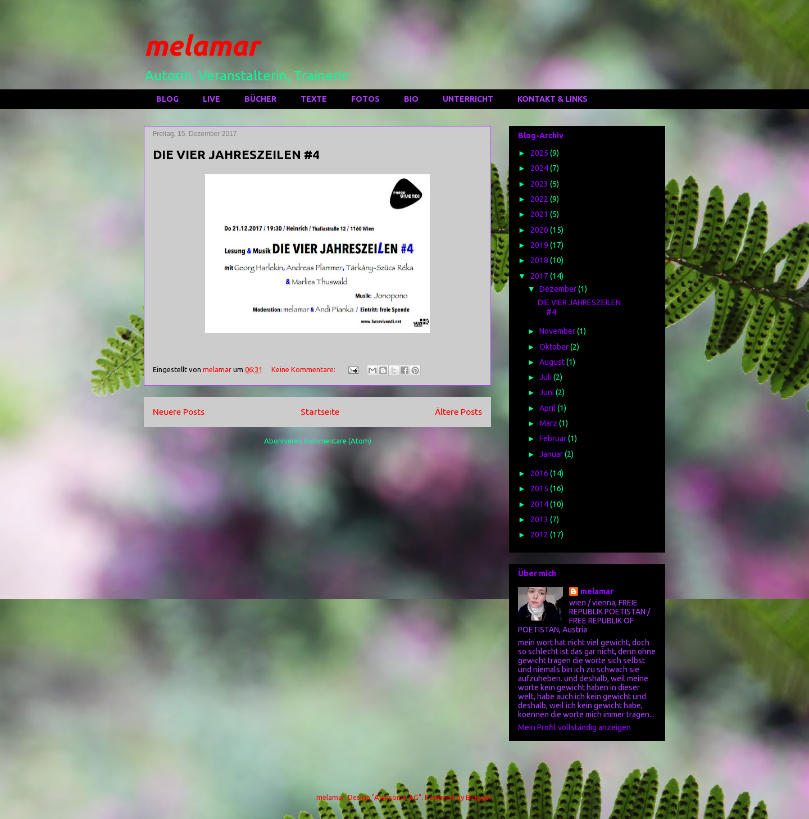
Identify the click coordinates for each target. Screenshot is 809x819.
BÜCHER (260, 98)
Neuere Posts (178, 411)
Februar (553, 438)
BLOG (167, 98)
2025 (540, 152)
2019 (540, 245)
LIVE (211, 98)
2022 (540, 198)
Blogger (479, 797)
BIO (411, 98)
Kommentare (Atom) (337, 441)
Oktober (554, 346)
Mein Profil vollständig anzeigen (574, 727)
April (548, 408)
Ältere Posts (458, 411)
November (558, 331)
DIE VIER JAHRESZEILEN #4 (236, 154)
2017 (540, 276)
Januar (552, 454)
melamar (201, 45)
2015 (540, 488)
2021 (540, 214)
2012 (540, 534)
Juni (547, 392)
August (552, 362)
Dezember (558, 288)
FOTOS (365, 98)
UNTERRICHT (468, 98)
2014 (540, 504)
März (549, 423)
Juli (546, 377)
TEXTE (314, 98)
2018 (540, 260)
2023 (540, 183)
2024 (540, 168)
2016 (540, 473)
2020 (540, 229)
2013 (540, 519)
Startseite (320, 411)
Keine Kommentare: (304, 369)
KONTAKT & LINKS (552, 98)
